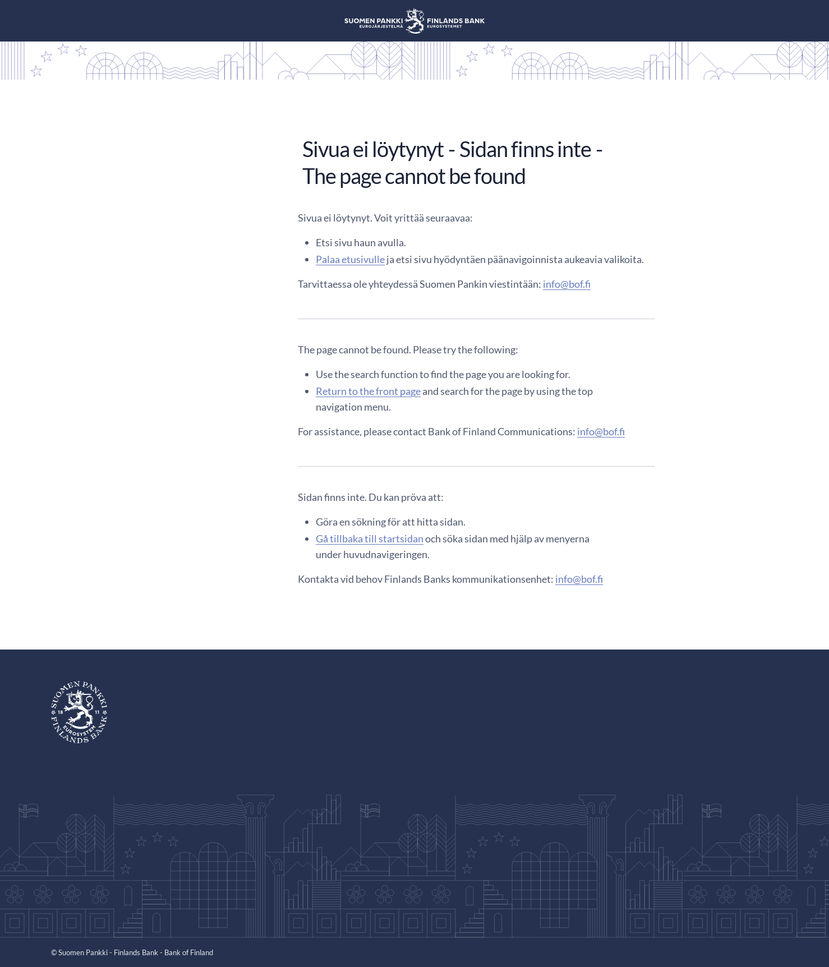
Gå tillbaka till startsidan (369, 538)
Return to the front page (368, 391)
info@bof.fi (567, 284)
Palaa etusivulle (350, 259)
